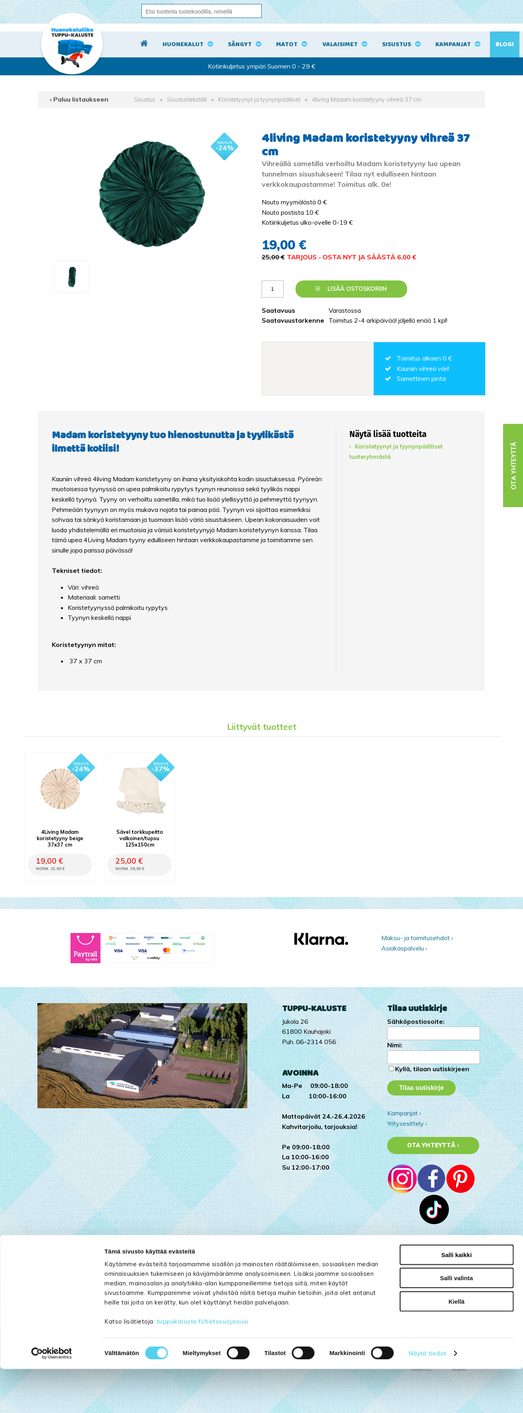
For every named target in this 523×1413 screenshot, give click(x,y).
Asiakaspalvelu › (404, 948)
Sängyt (240, 44)
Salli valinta (456, 1322)
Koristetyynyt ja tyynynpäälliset (259, 99)
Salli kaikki (456, 1298)
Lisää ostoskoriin (351, 288)
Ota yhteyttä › (433, 1145)
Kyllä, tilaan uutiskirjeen (432, 1069)
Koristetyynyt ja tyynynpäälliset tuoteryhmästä (396, 452)
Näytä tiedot (427, 1397)
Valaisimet (340, 44)
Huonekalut (183, 44)
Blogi (505, 44)
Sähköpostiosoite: (416, 1021)
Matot (287, 44)
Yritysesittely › (407, 1123)
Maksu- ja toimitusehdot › (417, 938)
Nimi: (394, 1045)
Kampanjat (453, 44)
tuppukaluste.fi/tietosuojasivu (203, 1365)
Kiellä (456, 1345)
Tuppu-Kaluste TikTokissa (424, 1250)
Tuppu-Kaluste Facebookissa (428, 1271)
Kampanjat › (404, 1113)
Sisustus (396, 44)
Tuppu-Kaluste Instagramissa (428, 1261)
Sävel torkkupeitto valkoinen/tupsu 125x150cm (139, 838)
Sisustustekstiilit (187, 99)
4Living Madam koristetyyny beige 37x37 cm (60, 838)
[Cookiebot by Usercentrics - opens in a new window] (51, 1397)
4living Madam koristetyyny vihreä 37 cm (366, 99)
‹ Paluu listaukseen (79, 99)
